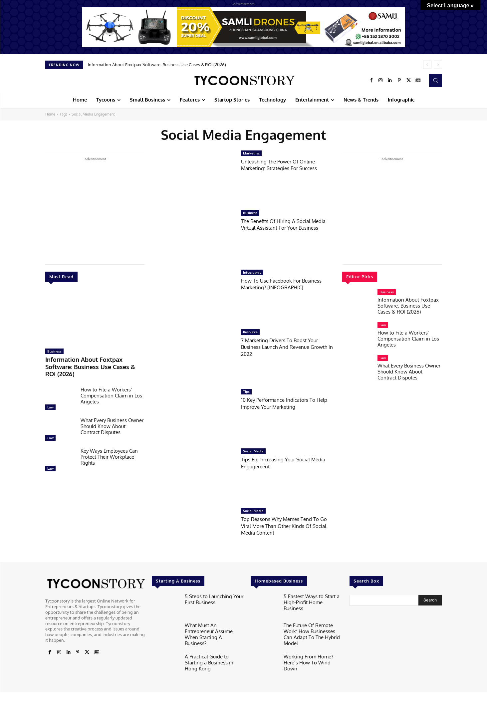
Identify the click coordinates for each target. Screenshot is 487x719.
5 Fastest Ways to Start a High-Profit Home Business (309, 598)
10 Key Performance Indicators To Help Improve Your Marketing (282, 403)
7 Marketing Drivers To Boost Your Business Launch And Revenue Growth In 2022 (284, 347)
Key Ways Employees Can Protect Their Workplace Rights (109, 447)
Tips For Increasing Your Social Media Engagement (288, 462)
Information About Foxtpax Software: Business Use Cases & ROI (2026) (157, 64)
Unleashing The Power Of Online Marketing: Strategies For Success (283, 164)
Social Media (253, 451)
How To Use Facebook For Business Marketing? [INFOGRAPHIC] (286, 284)
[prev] (427, 65)
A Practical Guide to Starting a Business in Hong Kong (214, 656)
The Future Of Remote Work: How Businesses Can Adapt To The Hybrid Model (313, 630)
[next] (438, 65)
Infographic (252, 272)
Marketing (251, 153)
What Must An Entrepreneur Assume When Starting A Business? (212, 630)
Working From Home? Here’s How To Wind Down (312, 656)
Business (54, 351)
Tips (246, 391)
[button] (435, 80)
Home (50, 114)
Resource (250, 332)
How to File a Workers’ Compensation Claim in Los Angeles (111, 386)
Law (50, 397)
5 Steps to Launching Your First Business (210, 598)
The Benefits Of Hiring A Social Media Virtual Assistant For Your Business (288, 224)
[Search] (430, 600)
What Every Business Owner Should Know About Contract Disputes (112, 416)
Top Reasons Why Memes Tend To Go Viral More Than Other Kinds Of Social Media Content (285, 525)
